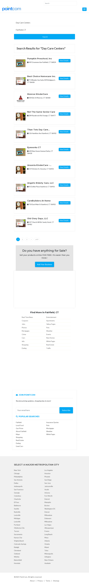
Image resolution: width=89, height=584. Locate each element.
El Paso (16, 502)
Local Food (20, 425)
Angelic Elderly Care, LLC (40, 183)
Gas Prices (19, 428)
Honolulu (17, 563)
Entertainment (51, 317)
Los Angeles (48, 470)
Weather (49, 331)
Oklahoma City (19, 528)
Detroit (47, 499)
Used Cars (19, 446)
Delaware (47, 518)
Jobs (23, 324)
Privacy (40, 581)
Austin (46, 490)
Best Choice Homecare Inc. (41, 76)
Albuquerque (49, 528)
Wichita (16, 557)
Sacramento (18, 534)
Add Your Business (44, 264)
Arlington (47, 557)
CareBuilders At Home (39, 201)
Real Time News (27, 317)
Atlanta (47, 541)
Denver (47, 512)
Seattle (16, 509)
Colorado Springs (20, 544)
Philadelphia (18, 477)
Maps (18, 434)
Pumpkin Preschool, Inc (39, 58)
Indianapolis (18, 486)
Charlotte (17, 499)
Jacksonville (48, 486)
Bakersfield (18, 560)
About (32, 581)
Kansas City (18, 538)
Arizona (47, 493)
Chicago (17, 473)
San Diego (48, 480)
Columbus (17, 496)
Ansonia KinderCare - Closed (38, 165)
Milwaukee (48, 515)
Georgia (17, 493)
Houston (47, 473)
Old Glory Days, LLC (37, 218)
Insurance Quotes (52, 422)
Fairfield (19, 422)
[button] (84, 9)
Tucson (16, 531)
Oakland (17, 554)
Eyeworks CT (34, 147)
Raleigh (16, 547)
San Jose (47, 483)
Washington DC (49, 509)
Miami (46, 547)
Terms (48, 581)
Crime (24, 334)
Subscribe (66, 410)
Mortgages (25, 331)
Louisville (17, 515)
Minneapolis (48, 554)
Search (45, 37)
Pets (47, 328)
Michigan (17, 518)
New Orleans (48, 560)
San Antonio (18, 480)
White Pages (50, 341)
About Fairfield (21, 431)
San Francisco (18, 490)
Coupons (25, 321)
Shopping (25, 345)
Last (37, 239)
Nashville (17, 512)
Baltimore (17, 505)
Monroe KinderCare (37, 94)
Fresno (46, 531)
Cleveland (17, 550)
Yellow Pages (50, 324)
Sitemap (56, 581)
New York (17, 470)
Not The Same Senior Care (41, 112)
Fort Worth (48, 496)
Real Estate (50, 345)
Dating (24, 348)
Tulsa (46, 550)
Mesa (46, 538)
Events (48, 334)
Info (23, 341)
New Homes (50, 338)
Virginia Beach (19, 541)
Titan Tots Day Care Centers (37, 130)
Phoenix (47, 477)
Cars (23, 338)
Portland (17, 525)
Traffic (48, 348)
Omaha (47, 544)
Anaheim (47, 563)
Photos (24, 328)
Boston (47, 505)
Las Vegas (47, 525)
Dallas (16, 483)
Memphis (47, 502)
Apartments (50, 321)
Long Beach (48, 534)
